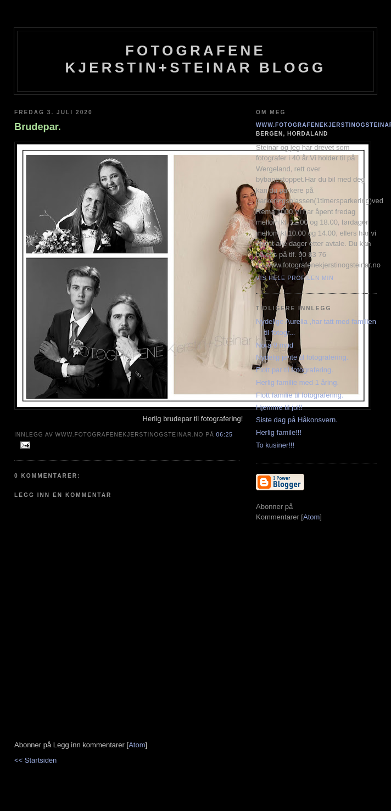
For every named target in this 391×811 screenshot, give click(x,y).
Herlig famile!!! (278, 432)
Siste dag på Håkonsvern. (297, 420)
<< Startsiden (35, 760)
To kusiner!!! (275, 445)
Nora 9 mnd (274, 345)
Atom (137, 745)
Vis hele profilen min (295, 278)
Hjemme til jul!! (279, 407)
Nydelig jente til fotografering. (302, 357)
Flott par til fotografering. (294, 370)
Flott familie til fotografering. (300, 395)
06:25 (224, 435)
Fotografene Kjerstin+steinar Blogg (195, 59)
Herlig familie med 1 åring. (297, 382)
